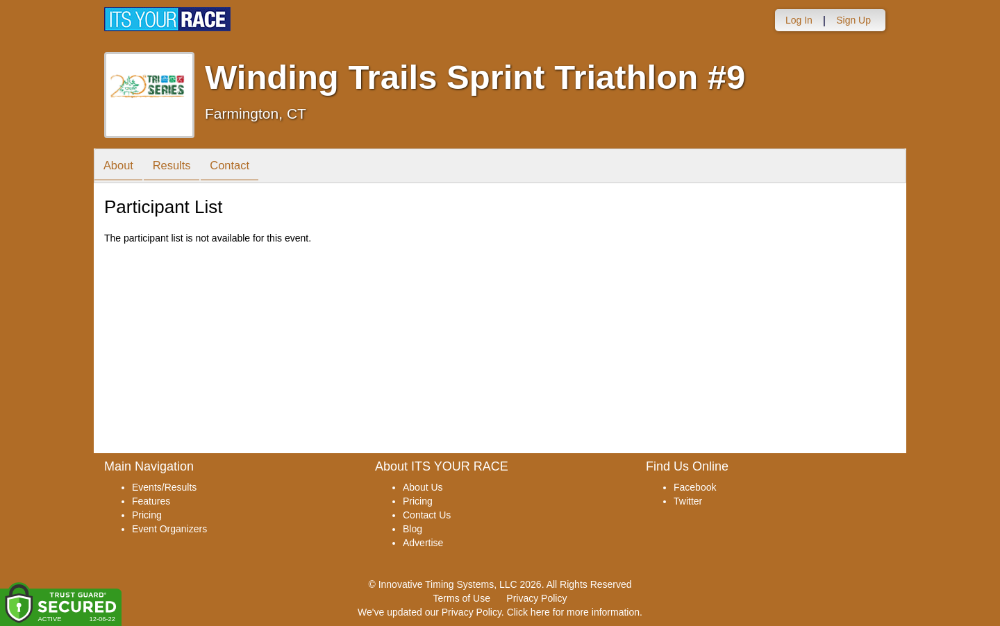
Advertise (423, 542)
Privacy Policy (536, 598)
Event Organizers (169, 528)
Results (177, 167)
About (120, 167)
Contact (239, 167)
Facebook (695, 487)
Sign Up (853, 20)
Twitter (688, 501)
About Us (423, 487)
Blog (412, 528)
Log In (798, 20)
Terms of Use (461, 598)
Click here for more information (573, 612)
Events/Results (164, 487)
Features (151, 501)
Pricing (147, 515)
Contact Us (427, 515)
